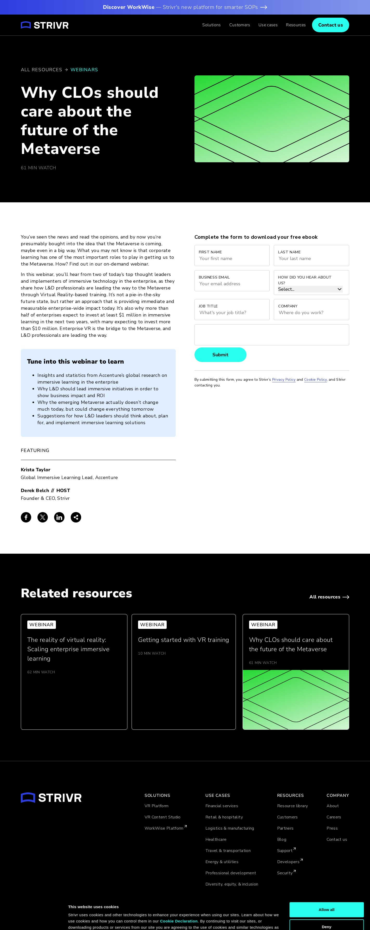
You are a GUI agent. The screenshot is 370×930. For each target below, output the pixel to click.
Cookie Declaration (179, 893)
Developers (288, 862)
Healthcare (216, 839)
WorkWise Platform (164, 828)
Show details (80, 920)
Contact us (337, 839)
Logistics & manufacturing (229, 828)
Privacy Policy (284, 379)
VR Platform (157, 806)
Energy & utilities (221, 862)
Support (285, 851)
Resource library (292, 806)
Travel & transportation (228, 851)
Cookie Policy (113, 905)
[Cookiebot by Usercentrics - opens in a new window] (33, 920)
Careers (334, 817)
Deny (327, 898)
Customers (239, 25)
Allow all (327, 881)
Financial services (221, 806)
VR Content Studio (163, 817)
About (333, 806)
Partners (285, 828)
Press (332, 828)
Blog (281, 839)
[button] (211, 25)
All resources (41, 70)
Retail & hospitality (224, 817)
